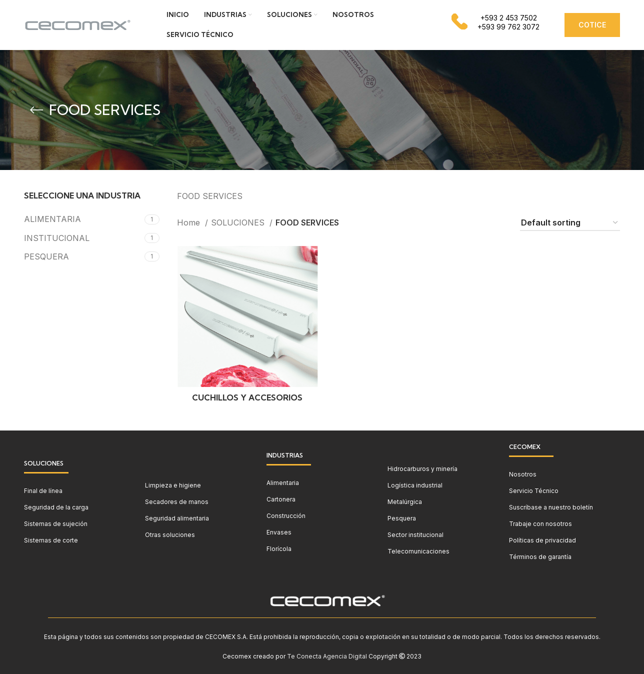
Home (189, 223)
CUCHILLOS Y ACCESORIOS (247, 397)
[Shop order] (570, 223)
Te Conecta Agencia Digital (327, 656)
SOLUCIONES (239, 223)
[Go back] (36, 110)
